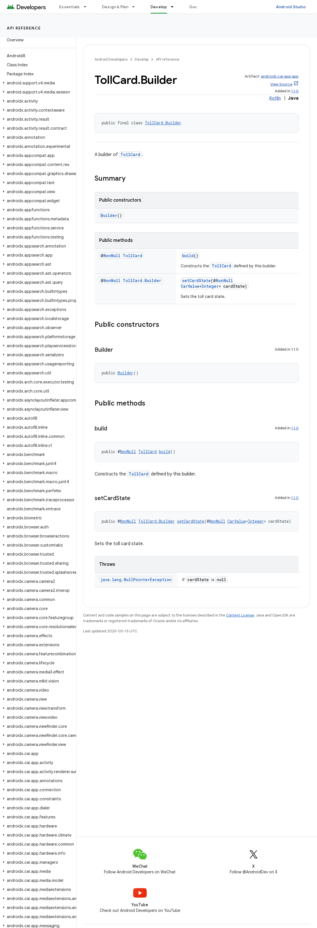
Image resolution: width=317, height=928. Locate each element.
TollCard (130, 154)
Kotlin (275, 98)
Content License (240, 615)
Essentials (69, 6)
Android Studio (291, 6)
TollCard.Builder (163, 122)
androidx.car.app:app (280, 76)
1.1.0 (295, 91)
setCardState (196, 280)
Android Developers (111, 59)
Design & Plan (115, 6)
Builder (109, 215)
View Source (281, 84)
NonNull (111, 255)
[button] (37, 83)
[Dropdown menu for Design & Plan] (136, 7)
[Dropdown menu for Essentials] (87, 7)
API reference (24, 28)
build (188, 255)
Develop (141, 59)
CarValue (190, 286)
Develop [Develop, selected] (158, 6)
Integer (210, 286)
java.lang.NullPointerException (136, 579)
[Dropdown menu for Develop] (174, 7)
